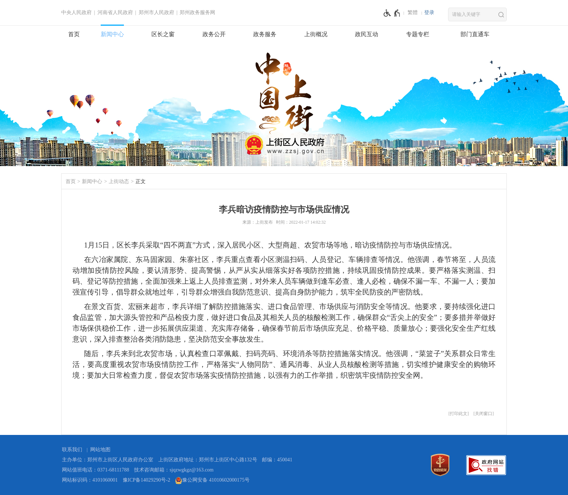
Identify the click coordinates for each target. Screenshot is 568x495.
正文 (140, 181)
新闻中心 (112, 34)
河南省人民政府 (115, 12)
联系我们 (72, 449)
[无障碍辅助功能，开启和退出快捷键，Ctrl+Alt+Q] (392, 13)
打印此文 (458, 413)
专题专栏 (417, 34)
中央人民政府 (76, 12)
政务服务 (264, 34)
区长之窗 (163, 34)
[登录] (429, 12)
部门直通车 (474, 34)
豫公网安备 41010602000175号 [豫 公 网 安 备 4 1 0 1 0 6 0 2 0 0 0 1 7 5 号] (212, 480)
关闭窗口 (483, 413)
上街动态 (119, 181)
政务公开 (214, 34)
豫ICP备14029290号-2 (146, 480)
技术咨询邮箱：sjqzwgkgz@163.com (173, 470)
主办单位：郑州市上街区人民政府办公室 (107, 459)
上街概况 (315, 34)
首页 (74, 34)
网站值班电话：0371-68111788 (95, 470)
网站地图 (100, 449)
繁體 (413, 12)
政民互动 (366, 34)
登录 (429, 12)
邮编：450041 (277, 459)
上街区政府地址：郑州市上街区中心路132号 (207, 459)
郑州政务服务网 (197, 12)
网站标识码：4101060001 (90, 480)
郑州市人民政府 (156, 12)
